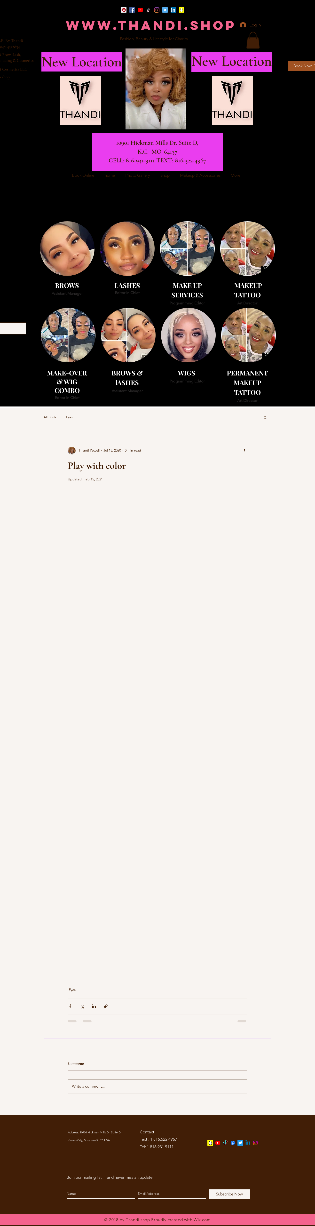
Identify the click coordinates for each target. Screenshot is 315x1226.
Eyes (69, 417)
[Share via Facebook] (70, 1006)
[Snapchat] (181, 10)
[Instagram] (156, 10)
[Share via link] (105, 1006)
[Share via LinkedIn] (94, 1006)
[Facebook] (132, 10)
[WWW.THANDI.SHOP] (151, 25)
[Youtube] (218, 1143)
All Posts (50, 417)
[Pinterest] (123, 10)
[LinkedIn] (173, 10)
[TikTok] (148, 10)
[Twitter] (165, 10)
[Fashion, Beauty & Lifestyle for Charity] (154, 39)
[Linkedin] (248, 1143)
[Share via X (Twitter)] (82, 1006)
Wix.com (202, 1219)
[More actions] (244, 451)
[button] (253, 40)
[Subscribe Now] (229, 1194)
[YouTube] (140, 10)
